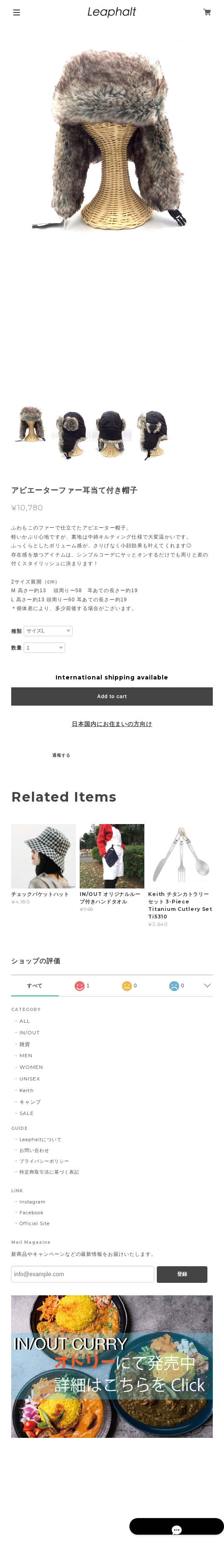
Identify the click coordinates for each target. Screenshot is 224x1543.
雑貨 (24, 1044)
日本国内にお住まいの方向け (112, 724)
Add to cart (112, 696)
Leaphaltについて (40, 1139)
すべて (35, 986)
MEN (25, 1055)
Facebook (31, 1213)
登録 (182, 1274)
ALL (24, 1021)
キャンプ (30, 1102)
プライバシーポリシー (44, 1161)
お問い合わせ (34, 1150)
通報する (61, 755)
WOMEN (31, 1067)
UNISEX (29, 1078)
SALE (26, 1113)
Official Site (34, 1223)
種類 (16, 631)
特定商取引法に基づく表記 (49, 1172)
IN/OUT (29, 1032)
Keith (26, 1090)
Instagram (32, 1202)
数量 (16, 648)
